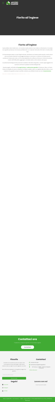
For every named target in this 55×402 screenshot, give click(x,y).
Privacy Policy (43, 398)
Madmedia (27, 400)
